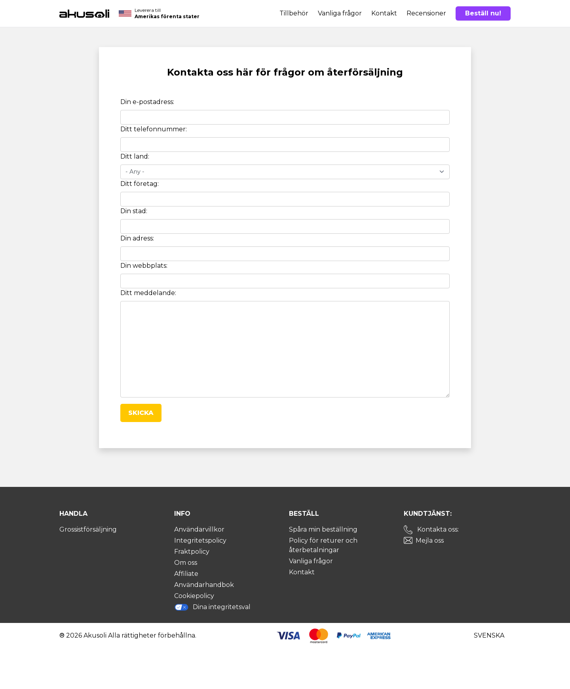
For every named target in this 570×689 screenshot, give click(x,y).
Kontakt (384, 13)
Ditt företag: (139, 183)
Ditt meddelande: (148, 293)
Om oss (185, 562)
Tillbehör (293, 13)
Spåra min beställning (323, 529)
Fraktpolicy (191, 551)
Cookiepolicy (194, 596)
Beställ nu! (483, 13)
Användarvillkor (199, 529)
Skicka (141, 412)
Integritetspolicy (200, 540)
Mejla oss (430, 540)
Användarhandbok (204, 585)
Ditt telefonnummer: (153, 129)
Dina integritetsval (212, 607)
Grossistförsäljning (88, 529)
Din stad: (133, 211)
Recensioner (426, 13)
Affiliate (186, 573)
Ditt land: (134, 156)
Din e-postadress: (147, 102)
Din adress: (137, 238)
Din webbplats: (143, 265)
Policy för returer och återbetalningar (323, 545)
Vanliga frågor (340, 13)
